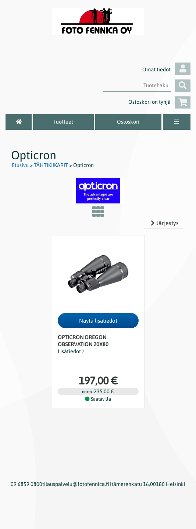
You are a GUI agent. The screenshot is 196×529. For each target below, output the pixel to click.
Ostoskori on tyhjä (159, 102)
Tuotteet (63, 122)
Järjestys (164, 223)
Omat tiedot (166, 69)
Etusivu (20, 165)
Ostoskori (128, 122)
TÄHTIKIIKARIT (51, 165)
